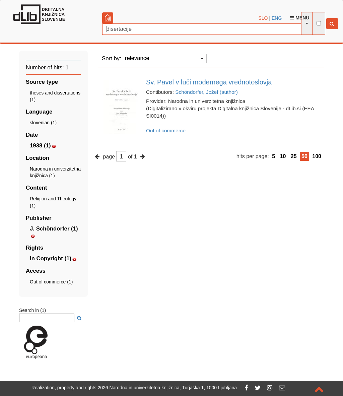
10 (283, 156)
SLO (263, 18)
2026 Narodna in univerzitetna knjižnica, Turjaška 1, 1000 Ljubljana (167, 387)
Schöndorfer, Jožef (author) (206, 92)
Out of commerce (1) (51, 281)
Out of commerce (166, 130)
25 (294, 156)
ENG (277, 18)
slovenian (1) (43, 122)
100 (316, 156)
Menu (299, 17)
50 (304, 156)
